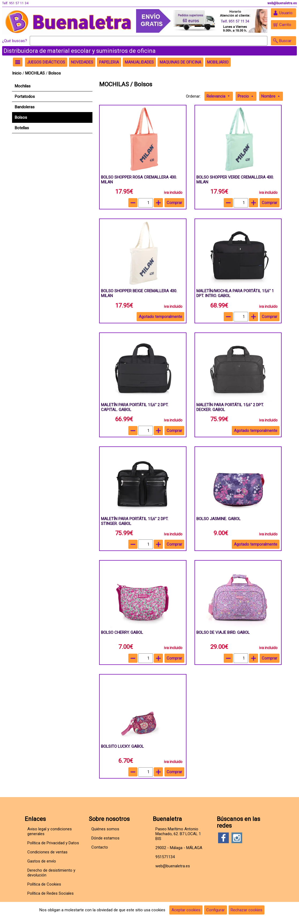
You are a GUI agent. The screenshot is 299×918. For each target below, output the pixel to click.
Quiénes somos (105, 829)
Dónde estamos (105, 838)
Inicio (16, 73)
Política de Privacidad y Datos (53, 843)
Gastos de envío (41, 861)
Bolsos (54, 73)
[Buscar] (148, 41)
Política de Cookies (44, 884)
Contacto (99, 847)
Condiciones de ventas (47, 852)
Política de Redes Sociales (50, 893)
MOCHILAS (35, 73)
